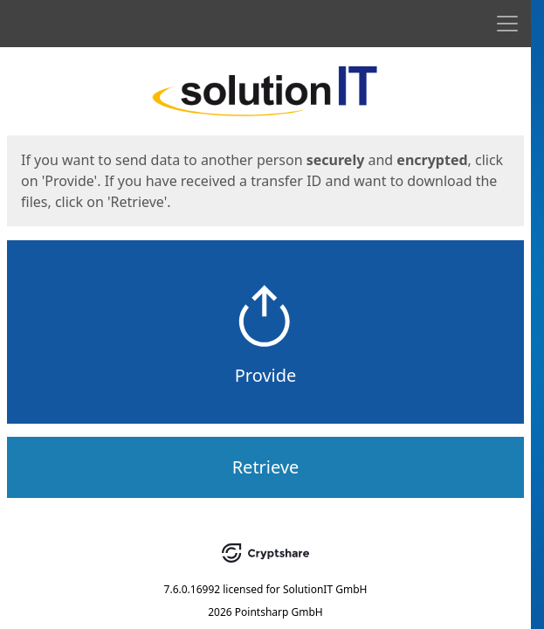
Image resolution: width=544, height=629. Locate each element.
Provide (266, 375)
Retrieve (266, 467)
